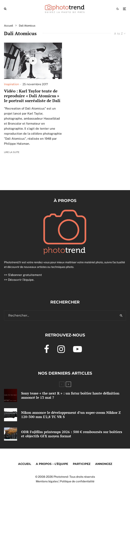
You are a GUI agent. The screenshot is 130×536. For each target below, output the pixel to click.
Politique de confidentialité (77, 481)
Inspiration (11, 84)
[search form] (60, 315)
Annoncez (103, 464)
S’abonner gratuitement (25, 275)
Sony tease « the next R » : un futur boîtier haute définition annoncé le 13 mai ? (70, 395)
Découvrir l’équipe (21, 279)
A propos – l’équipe (52, 464)
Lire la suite (11, 152)
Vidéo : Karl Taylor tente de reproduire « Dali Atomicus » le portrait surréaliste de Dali (32, 96)
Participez (81, 464)
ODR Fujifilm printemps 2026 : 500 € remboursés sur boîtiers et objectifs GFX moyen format (71, 434)
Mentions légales (47, 481)
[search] (121, 315)
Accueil (24, 464)
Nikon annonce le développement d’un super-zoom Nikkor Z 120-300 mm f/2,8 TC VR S (71, 415)
